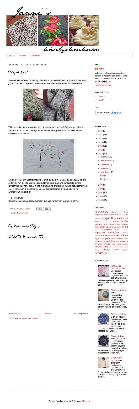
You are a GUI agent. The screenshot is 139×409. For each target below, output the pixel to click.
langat (97, 230)
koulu (125, 227)
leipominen (100, 233)
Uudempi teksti (15, 314)
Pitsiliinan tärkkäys (119, 290)
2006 (100, 196)
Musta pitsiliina (117, 336)
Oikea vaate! (116, 358)
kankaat (125, 224)
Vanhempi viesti (81, 314)
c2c (121, 212)
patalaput (119, 238)
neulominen (23, 213)
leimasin (125, 230)
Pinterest (101, 96)
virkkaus (101, 253)
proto (125, 241)
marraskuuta (106, 161)
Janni (101, 69)
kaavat (98, 221)
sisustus (98, 247)
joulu (109, 218)
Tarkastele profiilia (103, 85)
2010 (100, 153)
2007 (100, 192)
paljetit (113, 238)
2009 (100, 185)
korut (111, 227)
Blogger (86, 401)
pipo (105, 241)
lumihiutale (113, 232)
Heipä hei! (104, 179)
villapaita (125, 250)
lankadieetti (107, 230)
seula (113, 244)
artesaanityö (101, 211)
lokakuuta (105, 164)
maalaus (125, 233)
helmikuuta (106, 172)
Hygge (97, 218)
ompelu (106, 238)
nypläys (98, 238)
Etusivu (12, 56)
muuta (104, 235)
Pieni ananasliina (118, 314)
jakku (103, 218)
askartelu (114, 212)
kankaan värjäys (114, 224)
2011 (100, 150)
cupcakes (99, 215)
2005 (100, 200)
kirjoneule (104, 227)
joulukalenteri (121, 218)
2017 (100, 134)
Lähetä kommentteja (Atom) (25, 318)
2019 (100, 131)
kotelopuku (117, 227)
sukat (106, 247)
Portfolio (22, 56)
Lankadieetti (35, 56)
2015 (100, 138)
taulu (111, 247)
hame (106, 215)
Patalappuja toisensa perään (118, 267)
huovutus (124, 215)
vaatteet (115, 250)
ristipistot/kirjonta (102, 244)
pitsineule (119, 241)
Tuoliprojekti (123, 247)
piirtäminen (99, 241)
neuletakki (111, 236)
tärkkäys (106, 249)
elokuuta (105, 168)
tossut (116, 247)
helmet (111, 215)
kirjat (97, 227)
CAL (126, 212)
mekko (97, 236)
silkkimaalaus (122, 244)
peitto (126, 238)
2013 (100, 146)
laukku (116, 230)
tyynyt (97, 250)
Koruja (103, 175)
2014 (100, 142)
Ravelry (101, 100)
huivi (117, 215)
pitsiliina (111, 241)
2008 (100, 189)
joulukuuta (105, 157)
